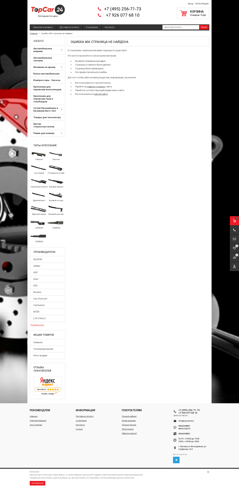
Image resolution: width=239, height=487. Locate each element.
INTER (36, 309)
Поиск (204, 25)
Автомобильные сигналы (47, 57)
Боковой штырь (56, 194)
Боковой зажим (56, 181)
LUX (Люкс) (39, 316)
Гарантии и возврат (43, 25)
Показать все (37, 323)
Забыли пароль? (129, 431)
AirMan (36, 263)
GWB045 (56, 222)
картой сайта (101, 92)
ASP (35, 270)
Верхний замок (39, 208)
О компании (92, 25)
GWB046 (39, 235)
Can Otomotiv (40, 296)
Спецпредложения (43, 346)
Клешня (39, 153)
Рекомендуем (40, 408)
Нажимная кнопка (39, 181)
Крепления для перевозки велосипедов (47, 86)
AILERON (37, 257)
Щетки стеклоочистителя (47, 123)
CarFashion (39, 303)
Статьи (79, 427)
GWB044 (39, 222)
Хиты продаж (40, 353)
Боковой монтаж (56, 208)
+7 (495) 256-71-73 (122, 8)
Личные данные (129, 423)
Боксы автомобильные (47, 71)
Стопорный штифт (56, 167)
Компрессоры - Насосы (47, 78)
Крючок (56, 153)
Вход (190, 3)
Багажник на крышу (47, 65)
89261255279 (184, 426)
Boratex (37, 290)
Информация (85, 408)
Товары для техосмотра (47, 115)
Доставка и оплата (69, 25)
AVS (35, 283)
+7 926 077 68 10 (122, 14)
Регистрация (202, 3)
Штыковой (39, 167)
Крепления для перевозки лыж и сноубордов (47, 97)
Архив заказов (129, 418)
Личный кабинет (129, 414)
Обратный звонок (185, 413)
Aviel (35, 277)
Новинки (37, 340)
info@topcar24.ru (186, 419)
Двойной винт (39, 194)
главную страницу (96, 84)
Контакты (110, 25)
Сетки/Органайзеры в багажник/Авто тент (47, 107)
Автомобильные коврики (47, 48)
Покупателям (132, 408)
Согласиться (37, 483)
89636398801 (184, 424)
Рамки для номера (47, 131)
